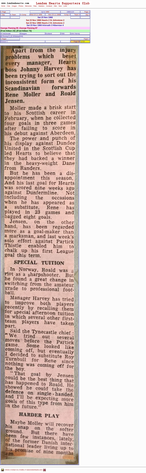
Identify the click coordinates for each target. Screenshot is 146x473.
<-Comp (23, 15)
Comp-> (67, 15)
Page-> (87, 12)
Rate (35, 6)
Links (65, 6)
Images (14, 6)
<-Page (3, 12)
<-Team (13, 15)
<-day (3, 15)
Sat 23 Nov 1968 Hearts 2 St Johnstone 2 (45, 20)
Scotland (49, 6)
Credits (21, 470)
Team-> (77, 15)
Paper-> (87, 39)
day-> (88, 15)
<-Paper (3, 39)
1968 (47, 12)
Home (3, 6)
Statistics (41, 6)
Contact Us (14, 470)
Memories (28, 6)
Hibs (55, 6)
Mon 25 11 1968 (54, 15)
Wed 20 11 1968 (36, 15)
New (60, 6)
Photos (21, 6)
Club (8, 6)
